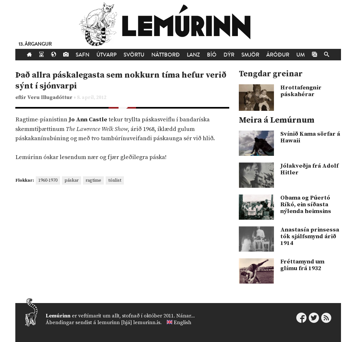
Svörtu (134, 55)
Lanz (193, 55)
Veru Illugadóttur (50, 97)
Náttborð (165, 55)
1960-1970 (47, 180)
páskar (71, 180)
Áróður (277, 55)
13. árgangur (35, 44)
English (182, 322)
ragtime (93, 180)
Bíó (211, 55)
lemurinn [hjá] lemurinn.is (128, 322)
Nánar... (185, 316)
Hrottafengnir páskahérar (301, 91)
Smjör (250, 55)
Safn (82, 55)
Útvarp (106, 55)
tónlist (114, 180)
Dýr (228, 55)
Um (300, 55)
